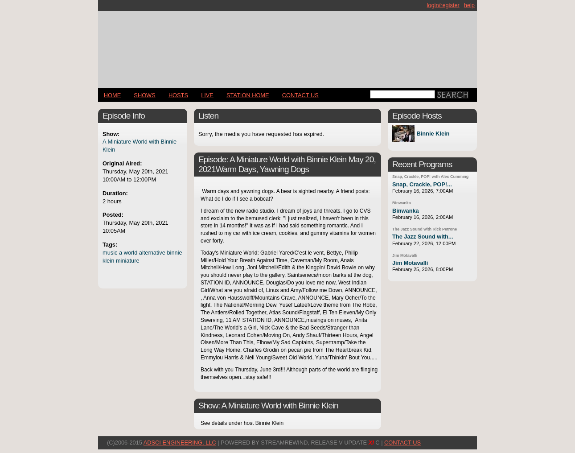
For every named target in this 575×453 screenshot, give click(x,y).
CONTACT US (300, 95)
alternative (152, 252)
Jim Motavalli (404, 255)
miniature (128, 260)
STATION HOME (247, 95)
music (110, 252)
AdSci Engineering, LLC (180, 442)
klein (108, 260)
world (131, 252)
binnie (174, 252)
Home (112, 95)
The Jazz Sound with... (422, 236)
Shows (144, 95)
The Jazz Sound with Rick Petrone (424, 229)
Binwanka (401, 203)
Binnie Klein (432, 133)
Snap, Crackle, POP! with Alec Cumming (430, 176)
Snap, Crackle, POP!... (422, 184)
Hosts (178, 95)
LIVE (207, 95)
